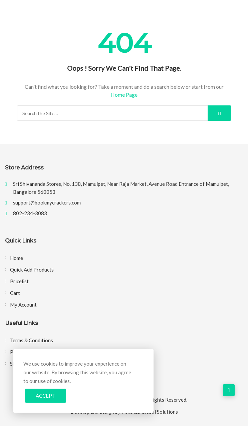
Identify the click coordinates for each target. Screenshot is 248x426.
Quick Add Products (32, 270)
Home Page (124, 94)
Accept (45, 396)
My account (23, 305)
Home (16, 258)
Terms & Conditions (31, 340)
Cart (15, 293)
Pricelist (19, 281)
